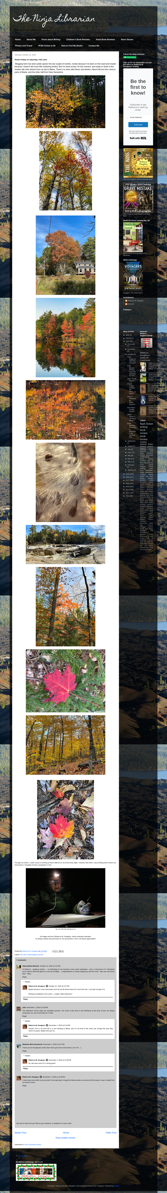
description (143, 532)
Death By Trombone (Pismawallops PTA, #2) (157, 375)
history (142, 455)
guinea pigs (144, 491)
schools (142, 536)
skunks (151, 545)
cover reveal (146, 465)
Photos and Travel (23, 46)
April (129, 459)
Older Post (111, 1132)
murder (150, 491)
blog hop (150, 463)
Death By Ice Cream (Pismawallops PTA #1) (156, 364)
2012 (128, 496)
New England (32, 955)
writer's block (144, 510)
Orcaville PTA (146, 530)
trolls (151, 480)
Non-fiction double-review (131, 409)
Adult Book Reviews (105, 39)
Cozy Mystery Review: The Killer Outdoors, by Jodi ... (131, 371)
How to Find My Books (72, 46)
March (130, 462)
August (130, 446)
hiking (151, 449)
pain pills (143, 545)
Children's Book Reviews (78, 39)
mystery (143, 442)
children (142, 519)
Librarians (143, 497)
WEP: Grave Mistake (131, 380)
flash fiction (146, 423)
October (131, 354)
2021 (128, 338)
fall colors (23, 955)
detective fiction (146, 534)
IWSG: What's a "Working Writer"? (131, 417)
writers (142, 487)
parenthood (143, 523)
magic (142, 472)
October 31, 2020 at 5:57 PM (59, 986)
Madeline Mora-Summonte (32, 1044)
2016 (128, 483)
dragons (143, 466)
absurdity (143, 517)
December (131, 344)
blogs (142, 502)
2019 (128, 474)
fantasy (143, 447)
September (132, 441)
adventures (149, 472)
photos (40, 955)
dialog (145, 543)
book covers (149, 502)
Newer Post (20, 1132)
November (131, 349)
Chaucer (150, 525)
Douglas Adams (146, 527)
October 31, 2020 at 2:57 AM (50, 966)
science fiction (146, 444)
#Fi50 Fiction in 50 (46, 46)
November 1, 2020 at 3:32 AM (37, 1007)
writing (144, 426)
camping (143, 504)
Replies (27, 982)
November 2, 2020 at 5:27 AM (53, 1044)
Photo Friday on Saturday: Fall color (131, 360)
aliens (142, 500)
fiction (142, 508)
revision (143, 480)
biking (142, 478)
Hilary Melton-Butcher (30, 966)
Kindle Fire (144, 529)
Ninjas (151, 529)
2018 (128, 477)
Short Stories (127, 39)
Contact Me (94, 46)
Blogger (116, 1186)
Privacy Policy (23, 1156)
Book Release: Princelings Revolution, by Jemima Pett (131, 430)
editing (143, 449)
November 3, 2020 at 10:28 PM (60, 1060)
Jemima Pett (146, 451)
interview (143, 521)
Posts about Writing (51, 39)
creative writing (146, 474)
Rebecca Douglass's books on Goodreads (145, 356)
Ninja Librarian (146, 453)
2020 (128, 341)
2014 (128, 490)
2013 (128, 493)
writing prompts (147, 549)
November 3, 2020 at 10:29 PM (54, 1077)
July (129, 449)
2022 (128, 335)
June (130, 452)
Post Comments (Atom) (32, 1144)
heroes (150, 478)
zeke (24, 1007)
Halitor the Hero (154, 396)
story (147, 536)
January (131, 470)
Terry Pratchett (146, 489)
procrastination (145, 493)
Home (18, 39)
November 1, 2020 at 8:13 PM (59, 1025)
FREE (151, 500)
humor (150, 447)
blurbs (151, 517)
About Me (31, 39)
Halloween (149, 470)
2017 (128, 480)
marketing (150, 508)
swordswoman (144, 547)
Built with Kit (138, 138)
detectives (150, 506)
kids (146, 500)
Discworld (150, 487)
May (129, 455)
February (131, 465)
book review (144, 431)
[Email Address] (142, 117)
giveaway (149, 455)
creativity (150, 486)
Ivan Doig (150, 495)
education (150, 543)
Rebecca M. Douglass (37, 986)
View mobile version (65, 1138)
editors (151, 519)
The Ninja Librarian (54, 19)
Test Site (131, 304)
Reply (24, 977)
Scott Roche (146, 515)
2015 (128, 486)
